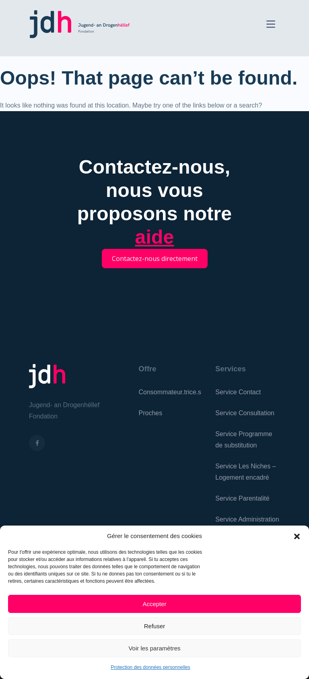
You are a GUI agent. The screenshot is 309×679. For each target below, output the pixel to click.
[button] (297, 536)
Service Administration (247, 519)
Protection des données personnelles (150, 667)
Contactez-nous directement (155, 258)
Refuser (154, 626)
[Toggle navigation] (271, 23)
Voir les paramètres (154, 648)
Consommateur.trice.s (170, 392)
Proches (151, 413)
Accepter (154, 603)
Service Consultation (244, 413)
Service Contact (238, 392)
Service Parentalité (242, 498)
